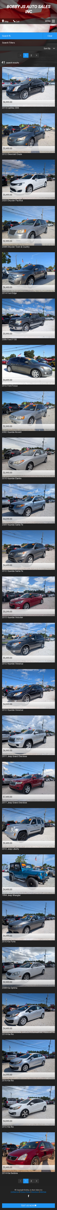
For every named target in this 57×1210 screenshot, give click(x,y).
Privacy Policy (25, 1192)
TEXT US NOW (28, 1205)
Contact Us (15, 1192)
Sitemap (43, 1192)
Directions (35, 1192)
